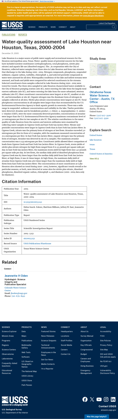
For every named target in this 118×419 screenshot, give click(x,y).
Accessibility (105, 331)
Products (43, 27)
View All (94, 159)
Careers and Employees (86, 360)
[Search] (114, 27)
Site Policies (105, 341)
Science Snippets (48, 341)
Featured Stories (48, 331)
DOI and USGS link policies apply (108, 355)
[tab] (7, 268)
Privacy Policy (106, 345)
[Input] (101, 27)
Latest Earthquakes (107, 23)
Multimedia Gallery (26, 346)
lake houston (96, 140)
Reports (22, 34)
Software (26, 357)
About (72, 27)
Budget (84, 354)
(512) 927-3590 (101, 118)
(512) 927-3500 (104, 115)
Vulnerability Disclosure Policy (107, 371)
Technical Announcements (48, 346)
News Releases (47, 336)
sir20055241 (29, 238)
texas (92, 144)
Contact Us (65, 354)
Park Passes (27, 385)
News (53, 27)
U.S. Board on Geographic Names (27, 364)
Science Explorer (9, 331)
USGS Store (27, 380)
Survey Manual (87, 336)
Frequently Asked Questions (9, 364)
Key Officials (86, 345)
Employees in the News (48, 353)
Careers (64, 350)
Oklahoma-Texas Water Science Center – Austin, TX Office (102, 97)
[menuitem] (32, 26)
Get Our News (47, 359)
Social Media (66, 345)
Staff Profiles (66, 341)
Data (24, 331)
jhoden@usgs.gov (19, 293)
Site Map (104, 350)
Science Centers (9, 350)
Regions (5, 345)
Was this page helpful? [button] (97, 417)
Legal (103, 327)
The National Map (29, 371)
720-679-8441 (18, 296)
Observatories (8, 354)
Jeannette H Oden (16, 275)
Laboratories (7, 359)
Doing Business (87, 366)
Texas (92, 149)
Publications (8, 34)
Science (31, 27)
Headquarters (67, 331)
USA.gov (104, 366)
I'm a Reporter (47, 369)
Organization (86, 341)
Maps (24, 336)
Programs (6, 341)
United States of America (101, 154)
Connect (63, 27)
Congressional (87, 350)
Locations (65, 336)
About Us (84, 331)
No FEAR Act (105, 361)
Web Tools (26, 352)
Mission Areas (8, 336)
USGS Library (27, 376)
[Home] (12, 29)
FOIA (102, 336)
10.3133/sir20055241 (33, 202)
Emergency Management (86, 371)
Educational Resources (7, 371)
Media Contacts (48, 364)
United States (96, 135)
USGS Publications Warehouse (37, 243)
